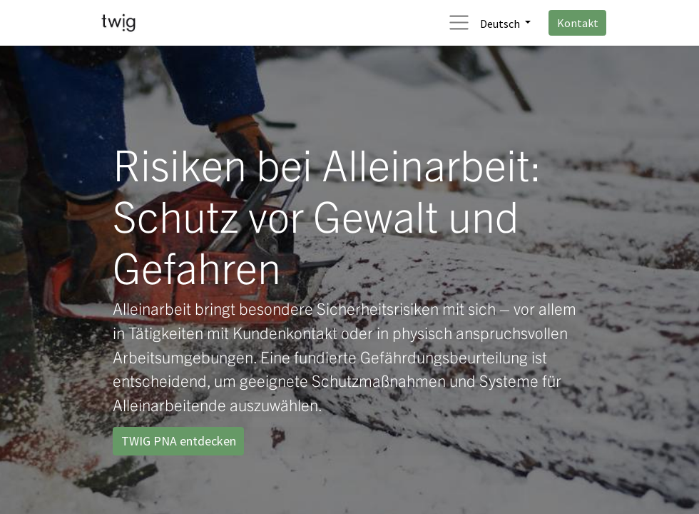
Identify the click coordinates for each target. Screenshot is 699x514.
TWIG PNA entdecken (178, 441)
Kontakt (577, 23)
